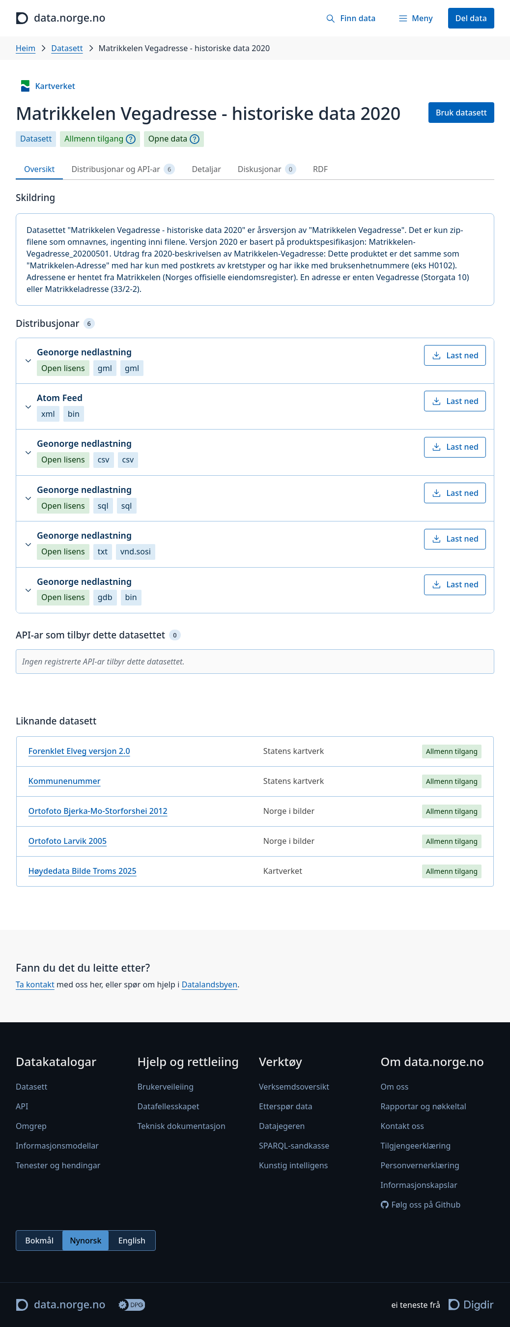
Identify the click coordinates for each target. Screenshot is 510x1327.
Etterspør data (285, 1106)
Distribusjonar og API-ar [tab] (123, 169)
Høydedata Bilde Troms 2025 (82, 870)
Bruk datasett (461, 112)
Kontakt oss (403, 1126)
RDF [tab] (320, 169)
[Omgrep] (131, 139)
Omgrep (31, 1126)
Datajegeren (282, 1126)
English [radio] (131, 1240)
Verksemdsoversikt (294, 1086)
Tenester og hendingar (58, 1165)
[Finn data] (350, 18)
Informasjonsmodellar (57, 1145)
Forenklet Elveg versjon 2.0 (79, 751)
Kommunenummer (64, 781)
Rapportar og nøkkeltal (424, 1106)
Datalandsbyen (210, 985)
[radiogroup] (86, 1240)
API (22, 1106)
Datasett (67, 48)
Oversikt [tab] (39, 169)
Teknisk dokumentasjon (182, 1126)
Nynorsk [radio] (85, 1240)
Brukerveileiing (166, 1086)
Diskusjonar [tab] (267, 169)
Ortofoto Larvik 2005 (67, 841)
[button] (255, 360)
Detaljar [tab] (206, 169)
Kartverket (47, 86)
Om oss (395, 1086)
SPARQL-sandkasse (294, 1145)
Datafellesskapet (168, 1106)
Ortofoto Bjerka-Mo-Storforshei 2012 (98, 811)
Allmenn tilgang (93, 139)
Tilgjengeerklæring (416, 1145)
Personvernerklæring (420, 1165)
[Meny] (415, 18)
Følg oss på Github (421, 1204)
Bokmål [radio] (39, 1240)
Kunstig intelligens (293, 1165)
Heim (25, 48)
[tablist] (255, 169)
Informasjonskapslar (419, 1185)
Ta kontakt (35, 985)
